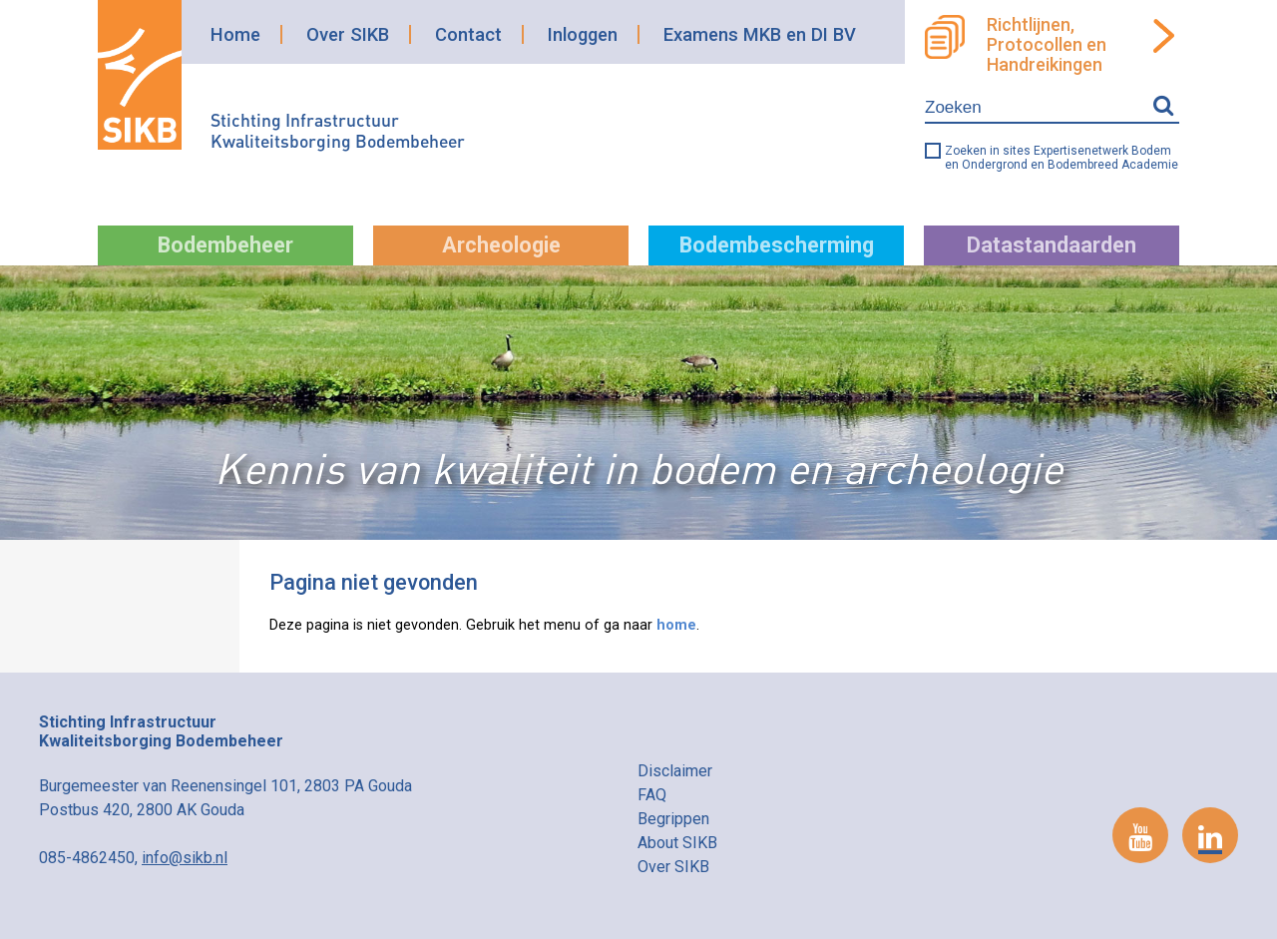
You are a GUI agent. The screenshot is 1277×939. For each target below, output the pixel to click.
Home (235, 34)
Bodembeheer (225, 245)
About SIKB (677, 842)
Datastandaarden (1051, 245)
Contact (468, 34)
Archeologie (501, 245)
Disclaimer (675, 770)
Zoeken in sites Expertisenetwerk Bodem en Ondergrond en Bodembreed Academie (1061, 158)
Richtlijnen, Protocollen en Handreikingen (1046, 45)
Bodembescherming (776, 245)
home (676, 625)
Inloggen (583, 34)
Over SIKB (347, 34)
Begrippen (673, 818)
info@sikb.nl (184, 857)
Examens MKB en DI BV (759, 34)
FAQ (652, 794)
